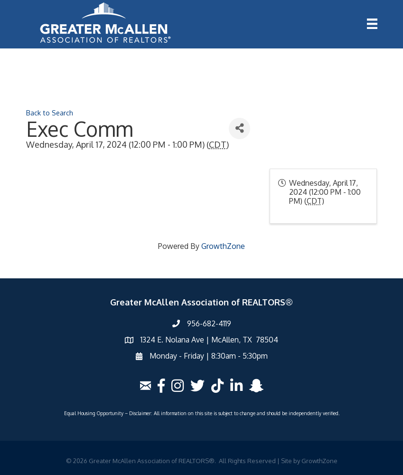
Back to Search (49, 112)
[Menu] (372, 24)
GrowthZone (223, 246)
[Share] (239, 128)
